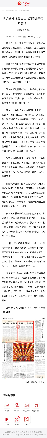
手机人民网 (26, 406)
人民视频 (7, 420)
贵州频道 (11, 11)
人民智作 (26, 420)
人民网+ (16, 406)
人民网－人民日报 (34, 37)
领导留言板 (36, 406)
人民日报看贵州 (23, 11)
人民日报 (7, 406)
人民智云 (16, 420)
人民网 (2, 11)
